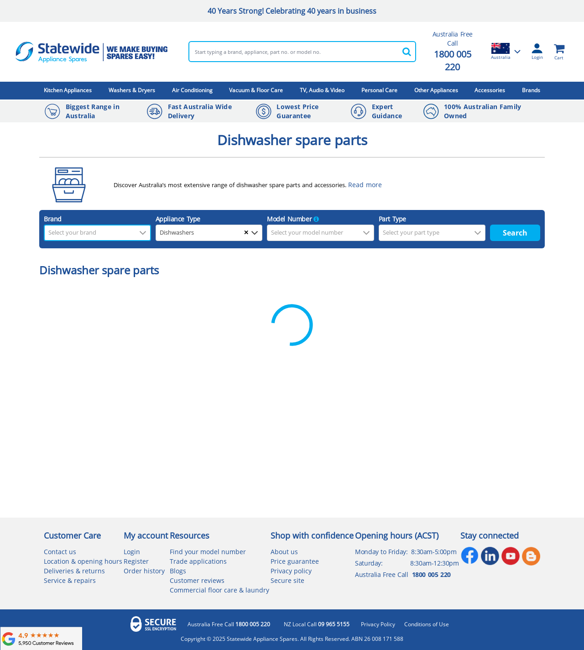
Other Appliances (436, 90)
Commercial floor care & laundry (219, 590)
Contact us (60, 551)
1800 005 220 (452, 60)
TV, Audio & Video (322, 90)
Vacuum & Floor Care (256, 90)
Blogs (178, 570)
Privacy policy (291, 570)
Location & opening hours (83, 561)
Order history (144, 570)
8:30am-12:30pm (434, 563)
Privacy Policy (378, 624)
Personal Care (379, 90)
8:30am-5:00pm (433, 551)
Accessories (489, 90)
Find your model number (208, 551)
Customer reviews (197, 580)
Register (136, 561)
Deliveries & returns (74, 570)
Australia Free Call (229, 624)
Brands (531, 90)
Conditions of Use (426, 624)
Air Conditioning (192, 90)
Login (132, 551)
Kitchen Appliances (68, 90)
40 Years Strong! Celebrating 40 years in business (292, 11)
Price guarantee (295, 561)
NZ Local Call (316, 624)
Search (515, 233)
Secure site (287, 580)
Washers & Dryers (132, 90)
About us (284, 551)
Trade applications (198, 561)
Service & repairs (70, 580)
